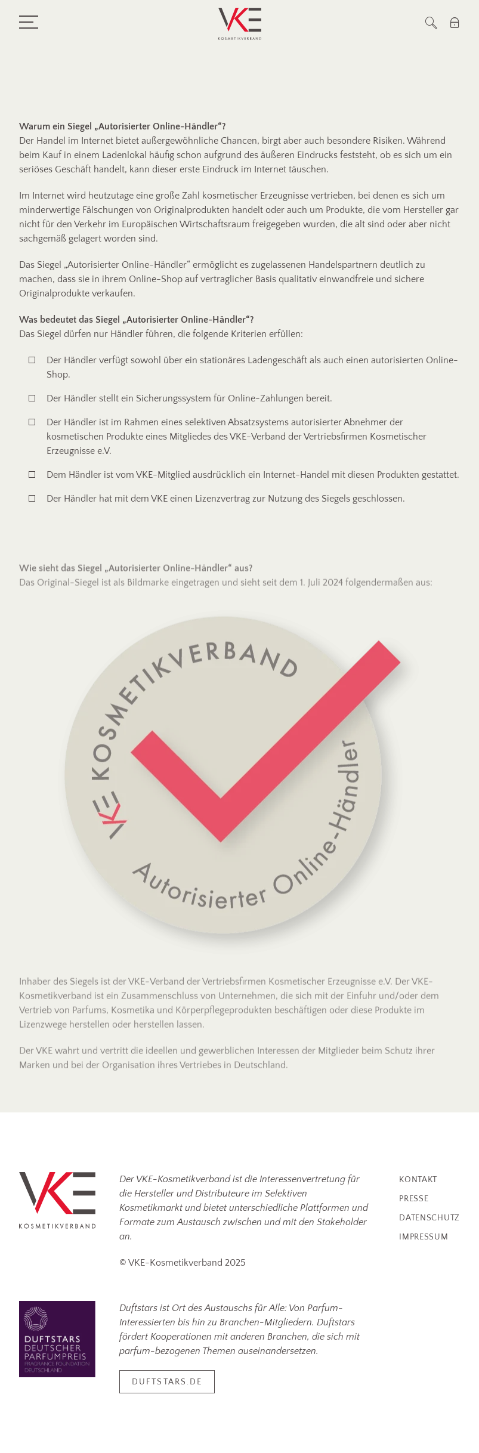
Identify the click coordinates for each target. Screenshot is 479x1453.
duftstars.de (167, 1382)
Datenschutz (429, 1218)
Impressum (423, 1237)
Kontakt (418, 1180)
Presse (413, 1199)
